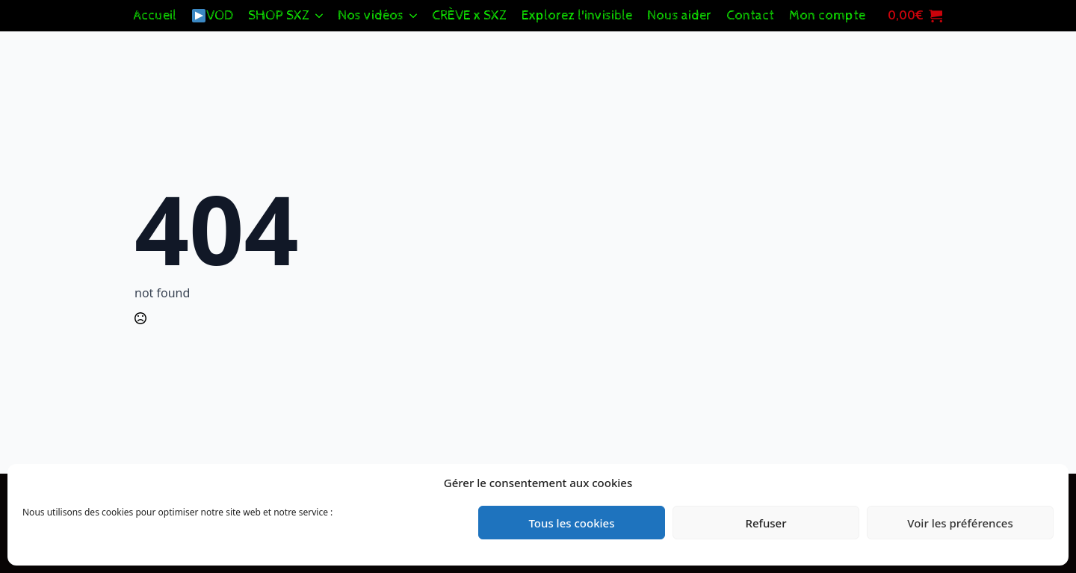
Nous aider (679, 15)
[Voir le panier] (911, 15)
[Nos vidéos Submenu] (414, 15)
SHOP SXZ (278, 15)
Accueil (155, 15)
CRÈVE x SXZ (469, 15)
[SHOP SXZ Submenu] (319, 15)
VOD (212, 15)
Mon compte (827, 15)
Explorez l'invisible (577, 15)
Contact (750, 15)
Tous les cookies (571, 522)
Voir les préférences (959, 522)
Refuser (765, 522)
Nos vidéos (371, 15)
